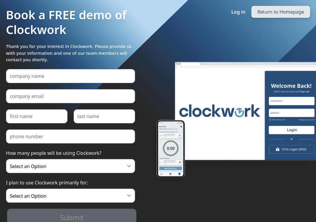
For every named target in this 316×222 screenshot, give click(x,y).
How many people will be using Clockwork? (53, 153)
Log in (238, 12)
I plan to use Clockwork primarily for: (47, 182)
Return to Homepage (280, 12)
